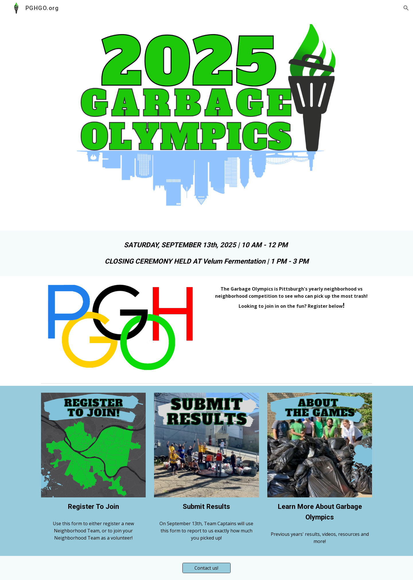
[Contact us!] (206, 568)
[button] (406, 8)
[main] (206, 253)
